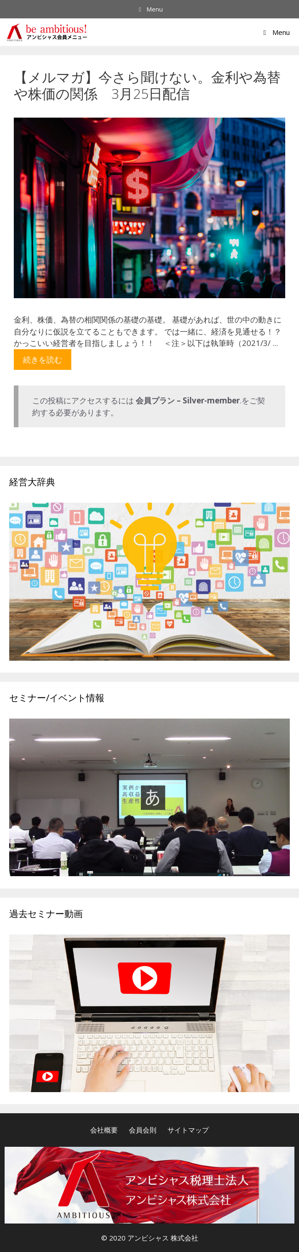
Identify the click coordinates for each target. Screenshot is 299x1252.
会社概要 (104, 1129)
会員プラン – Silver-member (188, 400)
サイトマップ (188, 1129)
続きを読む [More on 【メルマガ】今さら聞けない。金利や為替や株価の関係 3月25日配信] (42, 359)
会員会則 (142, 1129)
